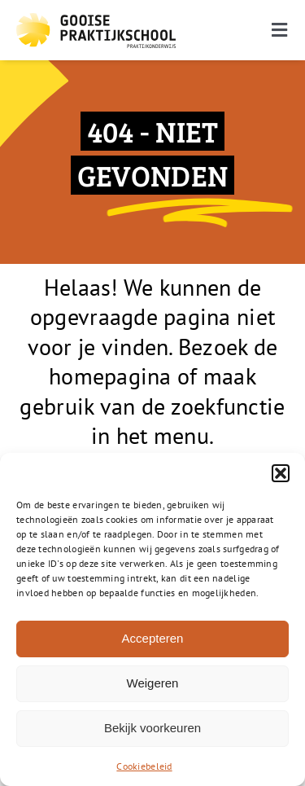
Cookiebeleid (144, 766)
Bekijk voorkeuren (152, 728)
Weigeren (153, 683)
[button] (280, 473)
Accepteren (153, 638)
